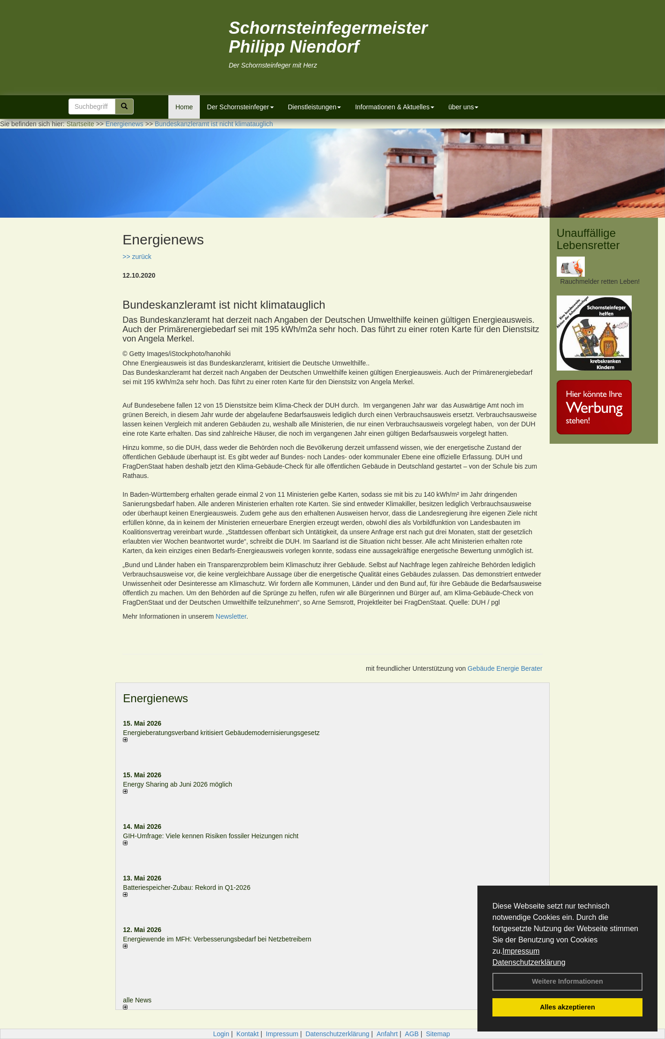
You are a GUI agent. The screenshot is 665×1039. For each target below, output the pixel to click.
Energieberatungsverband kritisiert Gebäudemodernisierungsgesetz (221, 732)
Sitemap (438, 1034)
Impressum (520, 951)
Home (184, 107)
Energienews (155, 698)
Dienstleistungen (314, 107)
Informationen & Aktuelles (394, 107)
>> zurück (136, 256)
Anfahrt (387, 1034)
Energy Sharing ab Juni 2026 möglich (177, 784)
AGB (412, 1034)
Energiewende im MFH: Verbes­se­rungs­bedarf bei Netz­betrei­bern (217, 939)
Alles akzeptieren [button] (567, 1007)
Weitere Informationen (567, 981)
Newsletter (231, 616)
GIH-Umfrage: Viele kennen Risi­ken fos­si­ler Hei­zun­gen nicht (210, 836)
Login (221, 1034)
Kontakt (247, 1034)
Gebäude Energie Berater (505, 668)
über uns (463, 107)
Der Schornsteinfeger (240, 107)
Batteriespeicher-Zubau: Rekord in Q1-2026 (186, 887)
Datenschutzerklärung (529, 962)
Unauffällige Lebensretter (588, 239)
